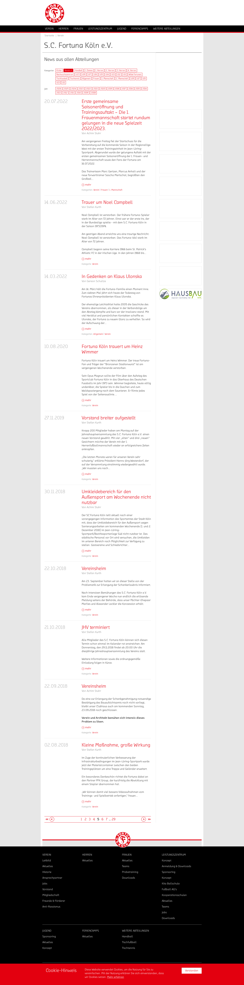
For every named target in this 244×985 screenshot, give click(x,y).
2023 (81, 89)
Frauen (96, 79)
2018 (117, 89)
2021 (96, 89)
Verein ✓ (68, 70)
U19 (83, 74)
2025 (66, 89)
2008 (93, 93)
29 (113, 819)
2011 (72, 93)
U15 (101, 74)
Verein (96, 190)
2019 (110, 89)
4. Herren (132, 70)
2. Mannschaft (122, 79)
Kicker (59, 70)
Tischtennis (74, 79)
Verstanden (191, 970)
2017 (124, 89)
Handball (78, 70)
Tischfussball (61, 79)
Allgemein (86, 79)
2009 (86, 93)
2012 (65, 93)
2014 (145, 89)
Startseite (49, 35)
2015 (138, 89)
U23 (77, 74)
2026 (58, 89)
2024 (73, 89)
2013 (58, 93)
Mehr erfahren (115, 977)
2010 (79, 93)
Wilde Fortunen (135, 74)
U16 (95, 74)
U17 (89, 74)
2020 (102, 89)
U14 (107, 74)
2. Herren (110, 70)
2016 (131, 89)
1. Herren (99, 70)
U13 (113, 74)
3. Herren (121, 70)
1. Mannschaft (107, 79)
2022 (88, 89)
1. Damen (89, 70)
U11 (124, 74)
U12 (118, 74)
